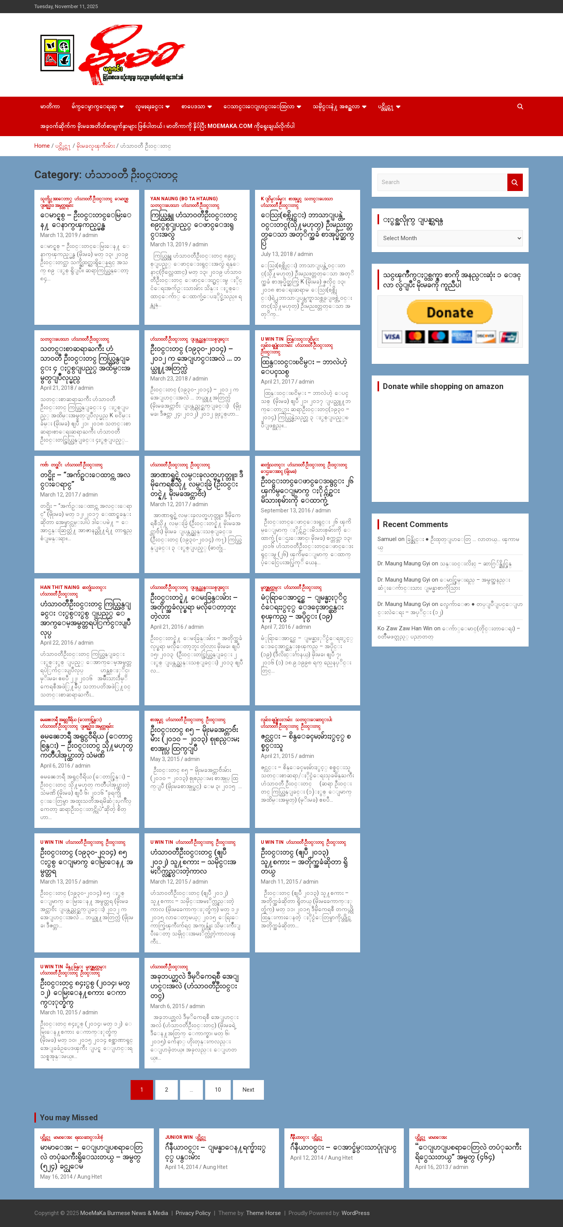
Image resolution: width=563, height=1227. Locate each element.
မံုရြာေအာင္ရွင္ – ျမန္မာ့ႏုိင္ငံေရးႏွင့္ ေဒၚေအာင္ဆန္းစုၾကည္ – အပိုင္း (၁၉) (304, 607)
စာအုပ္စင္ (295, 198)
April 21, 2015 (277, 756)
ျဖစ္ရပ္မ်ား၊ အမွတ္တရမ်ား (56, 205)
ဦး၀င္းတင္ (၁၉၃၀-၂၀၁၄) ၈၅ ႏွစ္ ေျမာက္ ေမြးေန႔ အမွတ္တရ (86, 861)
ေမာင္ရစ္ (121, 198)
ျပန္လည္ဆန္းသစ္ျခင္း (210, 339)
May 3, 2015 (165, 759)
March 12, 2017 (59, 494)
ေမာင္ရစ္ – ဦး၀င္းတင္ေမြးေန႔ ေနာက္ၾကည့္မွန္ (85, 219)
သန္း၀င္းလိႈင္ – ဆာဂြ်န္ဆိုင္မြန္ (476, 563)
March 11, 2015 (279, 882)
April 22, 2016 (56, 643)
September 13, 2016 (286, 510)
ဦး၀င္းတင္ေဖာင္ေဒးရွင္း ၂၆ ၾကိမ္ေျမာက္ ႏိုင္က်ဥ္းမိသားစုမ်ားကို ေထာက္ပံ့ (307, 490)
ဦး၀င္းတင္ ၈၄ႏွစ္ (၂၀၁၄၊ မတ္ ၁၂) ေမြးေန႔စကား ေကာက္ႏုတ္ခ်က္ (85, 992)
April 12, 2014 (306, 1158)
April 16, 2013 (431, 1167)
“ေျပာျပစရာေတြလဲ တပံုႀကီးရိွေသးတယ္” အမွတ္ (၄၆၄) (468, 1152)
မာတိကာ (50, 106)
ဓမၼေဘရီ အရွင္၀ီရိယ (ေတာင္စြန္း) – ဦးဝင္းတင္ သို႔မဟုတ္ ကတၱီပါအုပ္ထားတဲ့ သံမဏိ (86, 745)
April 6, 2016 (55, 766)
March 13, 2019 (59, 235)
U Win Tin (272, 339)
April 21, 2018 (56, 388)
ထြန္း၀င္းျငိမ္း (302, 339)
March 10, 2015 (59, 1012)
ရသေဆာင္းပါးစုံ (89, 1137)
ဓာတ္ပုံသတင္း (273, 465)
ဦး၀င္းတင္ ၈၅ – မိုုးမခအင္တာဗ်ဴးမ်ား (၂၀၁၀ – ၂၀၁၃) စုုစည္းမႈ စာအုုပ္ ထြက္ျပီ (194, 739)
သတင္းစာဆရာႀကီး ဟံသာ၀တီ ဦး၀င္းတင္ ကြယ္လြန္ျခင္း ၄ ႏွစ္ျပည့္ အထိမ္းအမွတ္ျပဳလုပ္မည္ (85, 363)
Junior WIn (179, 1137)
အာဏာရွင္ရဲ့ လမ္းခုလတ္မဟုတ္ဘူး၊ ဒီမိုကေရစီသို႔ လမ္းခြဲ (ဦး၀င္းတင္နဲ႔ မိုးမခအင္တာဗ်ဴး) (196, 484)
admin (90, 235)
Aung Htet (89, 1177)
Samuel (387, 539)
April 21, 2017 (277, 382)
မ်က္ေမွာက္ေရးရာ (94, 106)
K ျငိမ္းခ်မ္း (273, 198)
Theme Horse (263, 1213)
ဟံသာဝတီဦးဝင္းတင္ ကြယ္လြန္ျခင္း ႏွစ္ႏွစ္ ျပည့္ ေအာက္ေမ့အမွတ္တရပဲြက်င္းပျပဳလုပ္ (85, 618)
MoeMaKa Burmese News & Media (124, 1213)
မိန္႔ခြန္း (74, 966)
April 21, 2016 (167, 627)
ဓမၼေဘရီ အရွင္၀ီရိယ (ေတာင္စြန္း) (71, 719)
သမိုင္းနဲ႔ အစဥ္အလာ (336, 106)
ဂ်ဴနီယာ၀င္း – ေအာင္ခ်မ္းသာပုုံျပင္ (343, 1147)
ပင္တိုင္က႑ (386, 106)
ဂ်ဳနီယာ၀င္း (299, 1137)
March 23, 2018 (169, 378)
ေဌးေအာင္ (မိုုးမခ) (278, 471)
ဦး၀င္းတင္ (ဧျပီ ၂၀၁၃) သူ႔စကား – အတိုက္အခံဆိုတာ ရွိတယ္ (304, 861)
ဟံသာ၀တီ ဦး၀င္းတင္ (93, 198)
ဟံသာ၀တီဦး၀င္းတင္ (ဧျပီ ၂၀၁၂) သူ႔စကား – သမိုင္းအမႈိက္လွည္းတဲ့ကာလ (193, 861)
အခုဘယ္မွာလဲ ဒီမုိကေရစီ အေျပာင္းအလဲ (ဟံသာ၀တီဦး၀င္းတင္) (194, 986)
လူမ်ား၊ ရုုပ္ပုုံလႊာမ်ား (277, 345)
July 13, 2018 (277, 254)
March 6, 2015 (167, 1006)
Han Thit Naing (60, 587)
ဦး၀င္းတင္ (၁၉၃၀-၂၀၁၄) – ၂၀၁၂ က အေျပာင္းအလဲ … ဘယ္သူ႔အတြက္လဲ (195, 358)
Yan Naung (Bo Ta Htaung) (184, 198)
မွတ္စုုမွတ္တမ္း (271, 587)
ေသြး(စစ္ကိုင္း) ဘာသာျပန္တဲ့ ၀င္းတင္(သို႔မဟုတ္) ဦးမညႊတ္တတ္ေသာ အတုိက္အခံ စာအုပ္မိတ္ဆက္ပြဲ (307, 229)
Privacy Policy (193, 1213)
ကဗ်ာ (44, 465)
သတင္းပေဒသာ (164, 205)
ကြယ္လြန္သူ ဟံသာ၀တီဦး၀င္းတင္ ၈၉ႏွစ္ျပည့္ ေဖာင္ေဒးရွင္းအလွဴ (193, 224)
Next (248, 1089)
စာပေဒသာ (193, 106)
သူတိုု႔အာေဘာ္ (56, 198)
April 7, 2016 (276, 627)
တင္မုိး (56, 465)
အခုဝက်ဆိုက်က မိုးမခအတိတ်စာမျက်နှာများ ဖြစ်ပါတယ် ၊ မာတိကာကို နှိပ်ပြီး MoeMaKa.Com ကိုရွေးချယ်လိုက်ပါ (167, 126)
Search (515, 182)
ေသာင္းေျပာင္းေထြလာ (258, 106)
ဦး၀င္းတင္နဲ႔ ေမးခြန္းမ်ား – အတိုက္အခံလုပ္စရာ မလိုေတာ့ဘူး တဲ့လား (194, 607)
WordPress (356, 1213)
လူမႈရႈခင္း (149, 106)
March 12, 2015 (169, 882)
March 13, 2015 (59, 882)
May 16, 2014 (56, 1177)
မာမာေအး (63, 1137)
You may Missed (69, 1117)
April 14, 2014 (181, 1167)
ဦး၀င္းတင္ (270, 352)
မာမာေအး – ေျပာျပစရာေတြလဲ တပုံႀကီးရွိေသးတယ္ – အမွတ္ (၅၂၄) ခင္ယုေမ (91, 1157)
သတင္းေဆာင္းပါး (313, 719)
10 (218, 1089)
